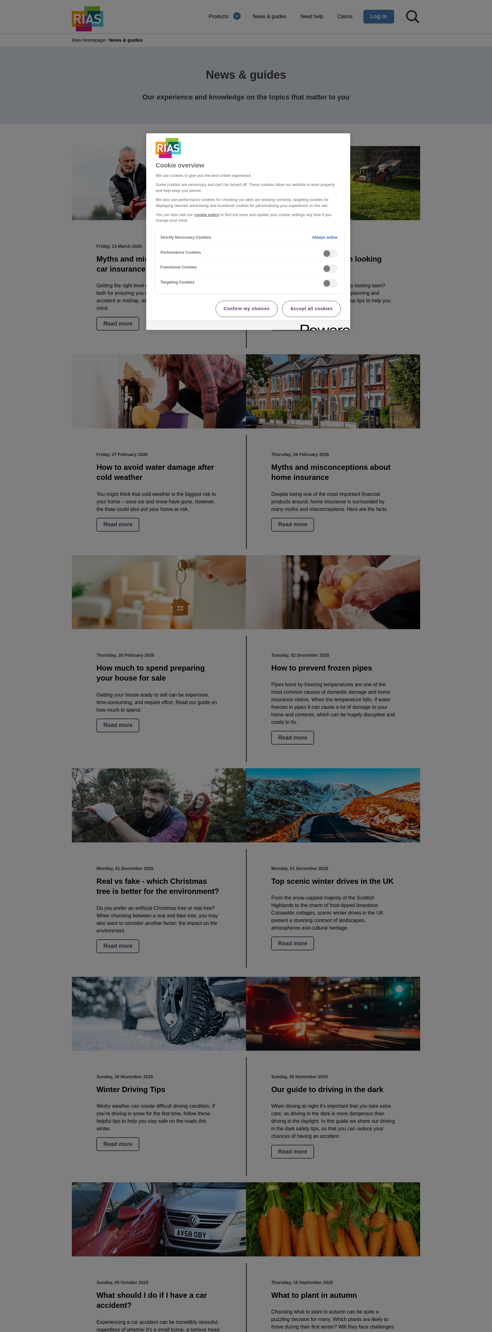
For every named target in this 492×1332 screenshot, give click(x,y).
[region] (248, 231)
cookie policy (207, 215)
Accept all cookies (311, 308)
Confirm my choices (247, 308)
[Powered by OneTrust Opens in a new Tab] (323, 326)
